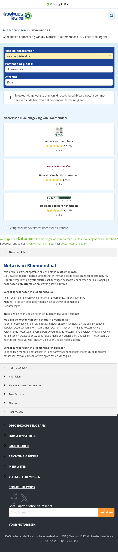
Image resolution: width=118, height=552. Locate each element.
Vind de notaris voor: (19, 51)
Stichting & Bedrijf (23, 456)
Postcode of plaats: (19, 64)
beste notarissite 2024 (73, 243)
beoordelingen (40, 239)
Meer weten (17, 467)
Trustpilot (42, 243)
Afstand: (11, 77)
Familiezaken (19, 446)
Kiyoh (29, 243)
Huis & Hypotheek (22, 436)
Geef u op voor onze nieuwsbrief (30, 506)
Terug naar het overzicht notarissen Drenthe (38, 228)
